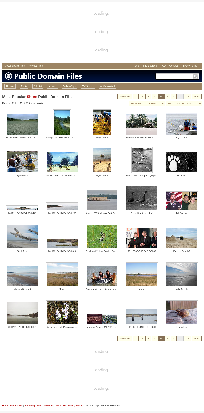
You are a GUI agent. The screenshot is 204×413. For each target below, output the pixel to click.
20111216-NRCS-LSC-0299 (62, 213)
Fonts (24, 86)
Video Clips (69, 86)
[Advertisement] (102, 33)
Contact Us (60, 405)
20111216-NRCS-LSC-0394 (22, 327)
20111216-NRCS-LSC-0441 (22, 213)
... (180, 96)
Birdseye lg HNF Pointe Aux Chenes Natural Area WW (73, 327)
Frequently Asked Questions (38, 405)
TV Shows (88, 86)
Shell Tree (22, 251)
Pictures (10, 86)
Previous (125, 96)
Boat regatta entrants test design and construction (111, 289)
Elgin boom (102, 137)
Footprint (181, 175)
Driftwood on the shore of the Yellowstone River (30, 137)
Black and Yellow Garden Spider (102, 251)
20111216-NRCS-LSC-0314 (62, 251)
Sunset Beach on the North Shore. (63, 175)
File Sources (150, 65)
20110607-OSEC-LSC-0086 (142, 251)
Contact (173, 65)
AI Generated (107, 86)
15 (187, 96)
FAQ (163, 65)
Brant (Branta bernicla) (142, 213)
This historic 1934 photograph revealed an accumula (152, 175)
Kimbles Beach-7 (181, 251)
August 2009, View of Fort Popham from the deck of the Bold (116, 213)
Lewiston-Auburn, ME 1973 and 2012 (104, 327)
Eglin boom (181, 137)
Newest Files (36, 65)
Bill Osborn (181, 213)
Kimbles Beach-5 (22, 289)
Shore (32, 97)
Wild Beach (182, 289)
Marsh (62, 289)
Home (136, 65)
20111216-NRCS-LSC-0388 (142, 327)
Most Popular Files (14, 65)
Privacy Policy (189, 65)
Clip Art (38, 86)
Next (196, 96)
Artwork (52, 86)
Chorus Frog (181, 327)
